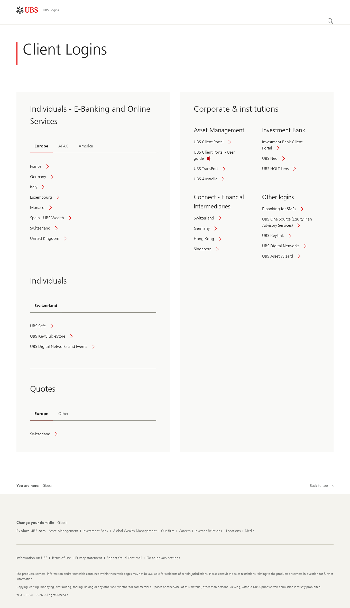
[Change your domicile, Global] (62, 523)
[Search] (330, 21)
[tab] (41, 146)
